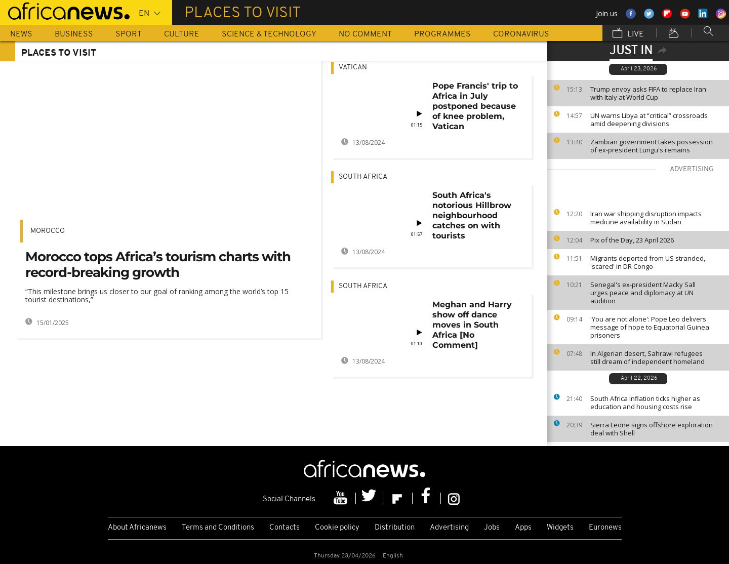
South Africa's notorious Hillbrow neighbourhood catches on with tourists (471, 215)
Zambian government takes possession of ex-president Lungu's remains (651, 146)
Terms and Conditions (218, 528)
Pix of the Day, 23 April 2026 (632, 240)
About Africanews (137, 528)
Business (74, 34)
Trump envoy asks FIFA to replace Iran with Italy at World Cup (648, 93)
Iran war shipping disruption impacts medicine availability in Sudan (646, 218)
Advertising (449, 528)
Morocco (47, 231)
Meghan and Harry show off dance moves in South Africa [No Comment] (472, 325)
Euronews (605, 528)
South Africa (363, 177)
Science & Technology (269, 34)
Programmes (442, 34)
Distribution (395, 528)
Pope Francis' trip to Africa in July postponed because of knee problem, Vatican (475, 106)
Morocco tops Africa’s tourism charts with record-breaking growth (158, 264)
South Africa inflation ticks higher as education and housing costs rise (645, 402)
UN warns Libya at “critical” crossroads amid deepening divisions (649, 119)
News (21, 34)
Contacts (284, 528)
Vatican (353, 67)
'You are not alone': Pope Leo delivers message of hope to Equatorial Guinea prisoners (649, 327)
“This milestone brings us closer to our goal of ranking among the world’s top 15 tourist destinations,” (157, 295)
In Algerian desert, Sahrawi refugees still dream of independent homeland (647, 357)
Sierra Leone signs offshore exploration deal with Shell (651, 429)
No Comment (365, 34)
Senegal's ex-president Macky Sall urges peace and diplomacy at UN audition (643, 292)
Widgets (560, 528)
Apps (523, 528)
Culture (181, 34)
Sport (128, 34)
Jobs (492, 528)
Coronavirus (521, 34)
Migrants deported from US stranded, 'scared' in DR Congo (647, 262)
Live (628, 33)
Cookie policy (337, 528)
